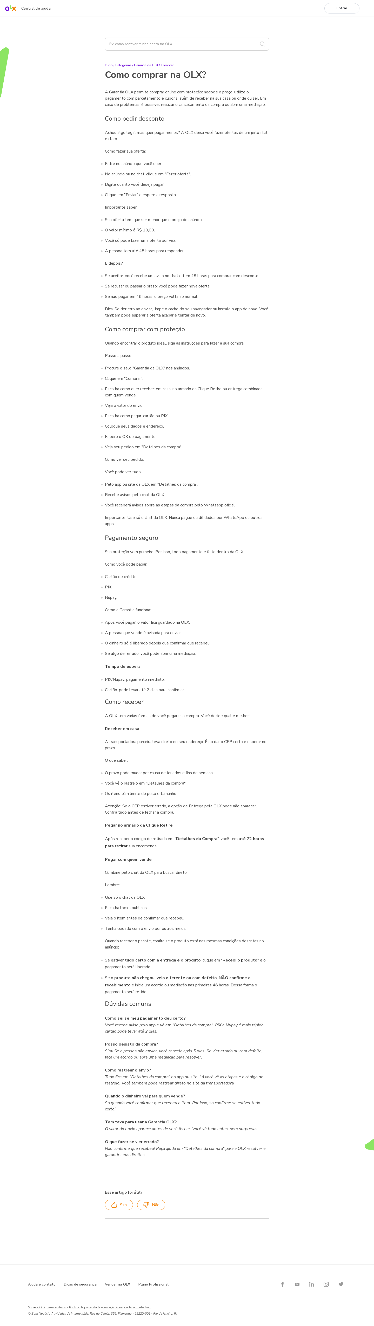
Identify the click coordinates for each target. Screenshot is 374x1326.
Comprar (167, 65)
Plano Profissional (153, 1284)
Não (151, 1205)
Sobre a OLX (36, 1307)
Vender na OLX (117, 1284)
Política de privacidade (84, 1307)
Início (109, 65)
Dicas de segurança (80, 1284)
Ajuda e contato (42, 1284)
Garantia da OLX (146, 65)
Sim (119, 1205)
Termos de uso (57, 1307)
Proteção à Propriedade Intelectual (127, 1307)
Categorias (123, 65)
